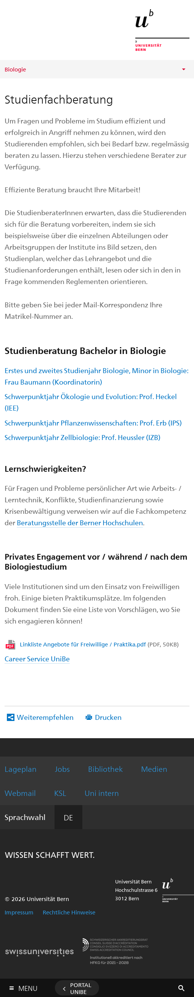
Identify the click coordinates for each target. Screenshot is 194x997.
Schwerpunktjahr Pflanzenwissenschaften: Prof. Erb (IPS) (93, 422)
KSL (60, 793)
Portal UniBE (80, 988)
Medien (154, 768)
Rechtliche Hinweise (69, 912)
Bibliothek (105, 768)
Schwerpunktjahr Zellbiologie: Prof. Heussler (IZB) (82, 437)
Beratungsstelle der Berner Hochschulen (80, 522)
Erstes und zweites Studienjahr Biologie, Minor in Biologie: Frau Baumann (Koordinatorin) (96, 375)
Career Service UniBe (37, 658)
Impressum (19, 912)
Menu (27, 986)
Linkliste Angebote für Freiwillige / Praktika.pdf (99, 644)
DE (68, 817)
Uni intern (102, 793)
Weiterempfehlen (45, 717)
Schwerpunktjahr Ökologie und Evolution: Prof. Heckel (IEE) (91, 401)
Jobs (62, 768)
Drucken (108, 717)
